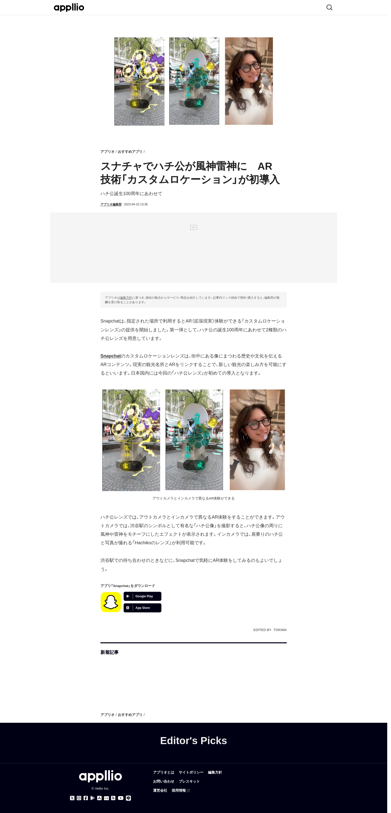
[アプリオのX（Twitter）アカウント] (72, 798)
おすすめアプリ (130, 152)
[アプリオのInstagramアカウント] (79, 798)
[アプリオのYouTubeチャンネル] (121, 798)
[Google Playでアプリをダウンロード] (142, 596)
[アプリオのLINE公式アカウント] (128, 798)
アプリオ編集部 (111, 204)
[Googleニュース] (106, 798)
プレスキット (189, 781)
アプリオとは (163, 772)
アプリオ (107, 152)
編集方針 (126, 297)
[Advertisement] (193, 247)
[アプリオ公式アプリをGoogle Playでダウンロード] (92, 798)
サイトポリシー (191, 772)
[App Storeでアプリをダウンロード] (142, 607)
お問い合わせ (163, 781)
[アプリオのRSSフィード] (113, 798)
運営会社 (160, 790)
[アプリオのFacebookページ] (86, 798)
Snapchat (110, 355)
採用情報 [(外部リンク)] (181, 790)
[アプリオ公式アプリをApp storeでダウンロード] (99, 798)
